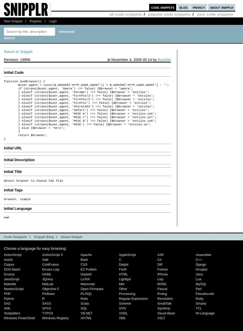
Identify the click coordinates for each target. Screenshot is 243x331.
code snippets (162, 7)
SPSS (46, 318)
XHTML (86, 328)
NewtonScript (14, 299)
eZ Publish (89, 280)
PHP (7, 304)
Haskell (86, 284)
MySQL (201, 294)
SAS (7, 314)
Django (201, 275)
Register (36, 21)
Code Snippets (15, 247)
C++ (199, 270)
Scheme (125, 314)
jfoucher (164, 60)
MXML (162, 294)
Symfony (163, 318)
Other (123, 299)
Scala (85, 314)
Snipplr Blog (44, 247)
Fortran (162, 280)
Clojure (9, 275)
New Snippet (13, 21)
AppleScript (127, 265)
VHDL (123, 323)
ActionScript (12, 265)
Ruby (199, 309)
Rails (84, 309)
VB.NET (87, 323)
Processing (127, 304)
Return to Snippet (18, 52)
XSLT (161, 328)
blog (184, 7)
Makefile (10, 294)
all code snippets (125, 14)
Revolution (165, 309)
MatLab (47, 294)
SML (7, 318)
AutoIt (8, 270)
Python (9, 309)
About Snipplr (72, 247)
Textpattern (12, 323)
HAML (46, 284)
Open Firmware (92, 299)
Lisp (160, 289)
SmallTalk (164, 314)
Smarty (201, 314)
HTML (123, 284)
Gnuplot (201, 280)
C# (159, 270)
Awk (45, 270)
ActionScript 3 (52, 265)
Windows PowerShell (19, 328)
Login (53, 21)
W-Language (205, 323)
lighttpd (125, 289)
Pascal (162, 299)
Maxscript (88, 294)
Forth (123, 280)
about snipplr (221, 7)
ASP (160, 265)
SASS (46, 314)
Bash (84, 270)
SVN (122, 318)
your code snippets (215, 14)
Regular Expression (133, 309)
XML (122, 328)
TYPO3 (47, 323)
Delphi (123, 275)
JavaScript (11, 289)
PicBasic (48, 304)
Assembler (203, 265)
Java (199, 284)
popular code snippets (169, 14)
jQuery (47, 289)
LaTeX (85, 289)
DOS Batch (12, 280)
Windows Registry (55, 328)
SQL (84, 318)
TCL (199, 318)
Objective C (50, 299)
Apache (86, 265)
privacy (199, 7)
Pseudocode (205, 304)
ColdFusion (50, 275)
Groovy (9, 284)
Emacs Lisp (50, 280)
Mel (121, 294)
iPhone (162, 284)
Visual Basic (166, 323)
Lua (198, 289)
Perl (199, 299)
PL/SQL (86, 304)
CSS (84, 275)
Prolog (162, 304)
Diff (159, 275)
